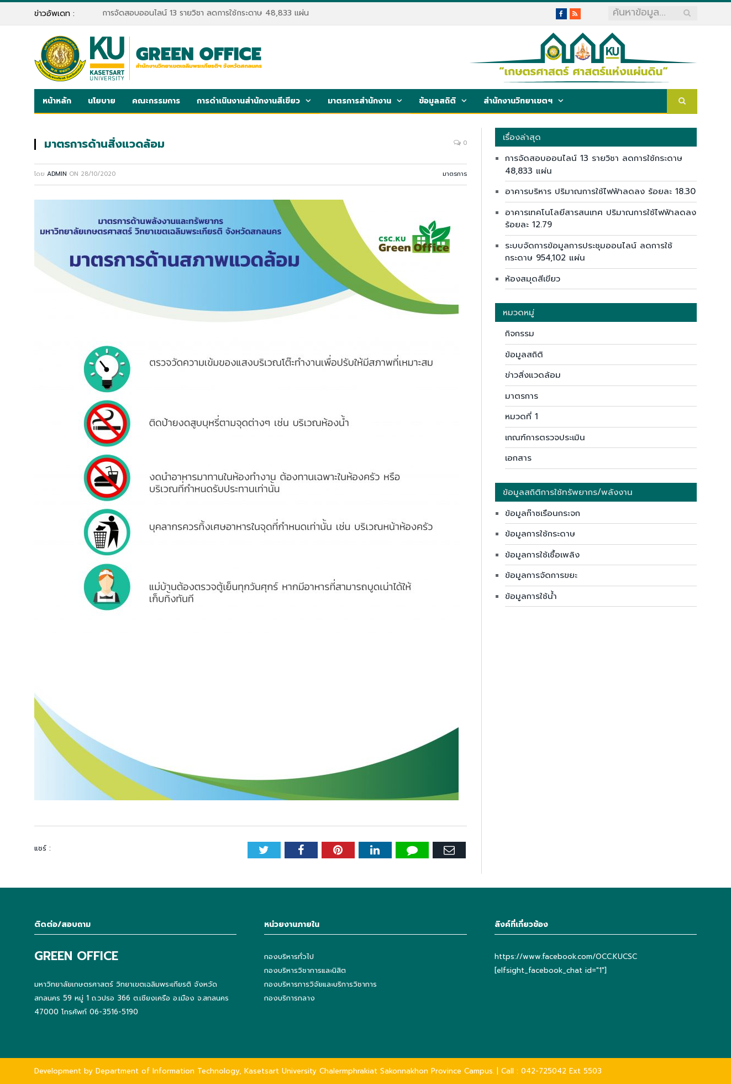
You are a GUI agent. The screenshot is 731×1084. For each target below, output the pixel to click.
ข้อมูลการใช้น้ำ (531, 596)
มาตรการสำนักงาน (359, 101)
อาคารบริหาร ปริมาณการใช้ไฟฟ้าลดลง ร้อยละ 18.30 (600, 191)
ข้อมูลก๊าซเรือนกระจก (542, 513)
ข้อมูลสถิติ (437, 101)
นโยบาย (101, 101)
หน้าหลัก (57, 101)
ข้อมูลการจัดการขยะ (541, 575)
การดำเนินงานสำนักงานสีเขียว (248, 101)
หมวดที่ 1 (521, 416)
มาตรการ (455, 174)
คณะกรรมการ (156, 101)
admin (57, 174)
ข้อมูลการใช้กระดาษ (540, 534)
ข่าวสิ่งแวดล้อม (533, 375)
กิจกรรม (519, 333)
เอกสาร (518, 458)
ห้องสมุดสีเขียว (532, 279)
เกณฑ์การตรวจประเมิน (545, 437)
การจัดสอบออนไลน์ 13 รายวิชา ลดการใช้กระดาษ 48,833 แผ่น (205, 13)
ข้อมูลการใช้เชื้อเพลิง (542, 555)
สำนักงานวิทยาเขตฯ (518, 101)
